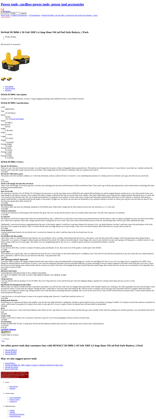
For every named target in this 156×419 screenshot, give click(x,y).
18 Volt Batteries (34, 15)
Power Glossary (17, 414)
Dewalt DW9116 (11, 350)
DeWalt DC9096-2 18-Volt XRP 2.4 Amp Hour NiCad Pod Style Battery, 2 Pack (70, 15)
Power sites (15, 416)
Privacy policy (15, 399)
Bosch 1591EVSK (11, 369)
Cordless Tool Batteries (19, 15)
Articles (12, 412)
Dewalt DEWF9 (10, 354)
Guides (12, 410)
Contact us (13, 401)
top (3, 341)
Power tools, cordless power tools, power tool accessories (42, 4)
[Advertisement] (40, 23)
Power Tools (5, 15)
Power (14, 386)
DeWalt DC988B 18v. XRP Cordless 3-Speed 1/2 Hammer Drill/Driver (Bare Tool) (34, 365)
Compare (5, 11)
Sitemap (12, 388)
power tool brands (17, 119)
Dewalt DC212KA (11, 367)
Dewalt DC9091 (10, 352)
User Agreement (15, 397)
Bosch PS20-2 (10, 363)
